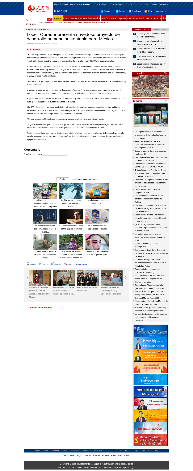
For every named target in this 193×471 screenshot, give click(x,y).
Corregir (56, 264)
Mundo (83, 18)
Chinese (97, 4)
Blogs (157, 451)
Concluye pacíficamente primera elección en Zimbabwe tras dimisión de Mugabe (39, 292)
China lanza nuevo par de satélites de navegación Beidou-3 (152, 58)
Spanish (129, 4)
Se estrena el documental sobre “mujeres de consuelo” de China (45, 229)
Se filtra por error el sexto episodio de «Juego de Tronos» (71, 203)
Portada (57, 18)
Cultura (130, 18)
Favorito (43, 264)
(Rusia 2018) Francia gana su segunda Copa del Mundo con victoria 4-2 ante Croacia (151, 227)
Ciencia (112, 18)
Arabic (146, 4)
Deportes (122, 18)
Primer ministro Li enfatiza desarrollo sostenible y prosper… (151, 50)
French (113, 4)
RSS (148, 11)
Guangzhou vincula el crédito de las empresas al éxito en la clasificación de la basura (150, 135)
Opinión (104, 18)
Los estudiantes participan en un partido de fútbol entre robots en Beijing (149, 199)
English (105, 4)
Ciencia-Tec (97, 451)
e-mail (68, 264)
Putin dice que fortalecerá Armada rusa (87, 289)
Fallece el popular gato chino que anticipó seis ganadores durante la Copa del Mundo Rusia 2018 (149, 295)
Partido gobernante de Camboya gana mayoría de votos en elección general (112, 290)
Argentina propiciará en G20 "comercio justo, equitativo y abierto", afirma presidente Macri (75, 24)
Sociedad (139, 18)
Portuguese (163, 4)
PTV (159, 18)
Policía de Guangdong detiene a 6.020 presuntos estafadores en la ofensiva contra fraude (151, 183)
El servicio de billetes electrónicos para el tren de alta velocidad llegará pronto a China (150, 218)
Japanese (138, 4)
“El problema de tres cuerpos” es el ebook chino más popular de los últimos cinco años (150, 279)
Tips (164, 18)
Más (166, 73)
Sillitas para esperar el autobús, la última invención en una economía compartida (45, 203)
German (154, 4)
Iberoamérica (94, 18)
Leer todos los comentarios (84, 179)
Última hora (30, 24)
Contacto (106, 11)
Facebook (135, 11)
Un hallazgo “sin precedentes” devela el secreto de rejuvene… (151, 35)
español (29, 29)
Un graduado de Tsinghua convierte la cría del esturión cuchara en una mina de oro (71, 254)
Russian (120, 4)
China (66, 18)
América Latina (43, 29)
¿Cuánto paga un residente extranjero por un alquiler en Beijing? (45, 254)
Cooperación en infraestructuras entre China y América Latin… (152, 65)
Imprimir (31, 264)
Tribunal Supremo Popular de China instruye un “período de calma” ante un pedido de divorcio (150, 173)
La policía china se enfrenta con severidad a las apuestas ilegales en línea (150, 237)
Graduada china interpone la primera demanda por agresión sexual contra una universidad (150, 208)
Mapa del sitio (161, 11)
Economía (74, 18)
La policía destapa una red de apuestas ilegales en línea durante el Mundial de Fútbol (150, 263)
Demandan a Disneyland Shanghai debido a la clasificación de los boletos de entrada (151, 253)
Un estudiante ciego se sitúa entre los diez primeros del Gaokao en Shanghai (151, 317)
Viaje (147, 18)
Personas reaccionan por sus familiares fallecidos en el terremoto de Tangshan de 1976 (150, 144)
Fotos (153, 18)
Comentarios (81, 264)
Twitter (120, 11)
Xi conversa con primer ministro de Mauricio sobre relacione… (150, 42)
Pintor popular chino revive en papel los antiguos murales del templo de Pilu (63, 290)
